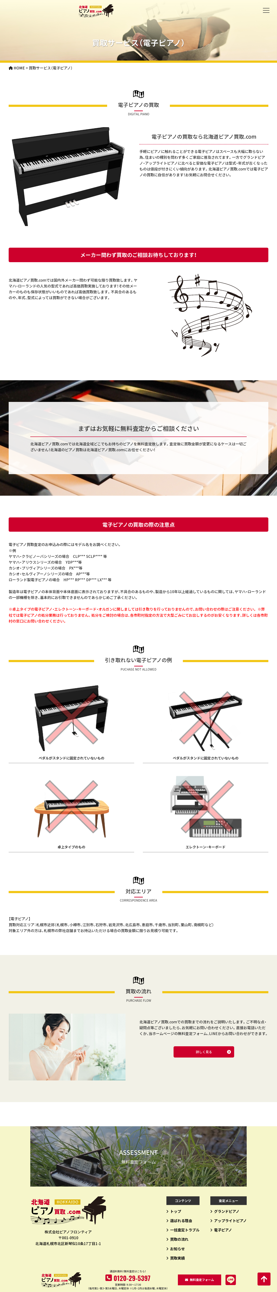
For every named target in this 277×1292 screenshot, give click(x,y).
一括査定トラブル (185, 1230)
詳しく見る (204, 1052)
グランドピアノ (226, 1211)
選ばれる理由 (181, 1220)
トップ (175, 1211)
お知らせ (177, 1248)
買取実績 (177, 1258)
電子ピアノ (223, 1230)
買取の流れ (179, 1239)
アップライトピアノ (230, 1220)
